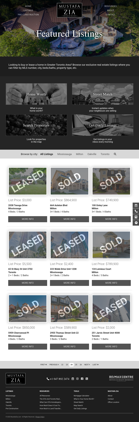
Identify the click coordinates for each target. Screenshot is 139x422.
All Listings (46, 154)
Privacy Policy (40, 417)
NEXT (87, 365)
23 (67, 365)
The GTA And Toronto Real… (50, 399)
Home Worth (36, 94)
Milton (79, 154)
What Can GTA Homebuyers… (51, 402)
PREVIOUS (54, 365)
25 (76, 365)
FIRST (43, 365)
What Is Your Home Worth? (84, 399)
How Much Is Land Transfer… (51, 409)
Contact (111, 399)
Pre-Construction (12, 409)
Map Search (78, 405)
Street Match (102, 94)
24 (72, 365)
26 (81, 365)
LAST (96, 365)
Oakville (91, 154)
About (110, 396)
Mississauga (64, 154)
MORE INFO (28, 219)
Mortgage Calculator (81, 396)
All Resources (45, 396)
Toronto (105, 154)
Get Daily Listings (102, 125)
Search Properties (36, 125)
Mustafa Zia (69, 11)
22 (62, 365)
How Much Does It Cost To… (50, 405)
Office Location (113, 402)
